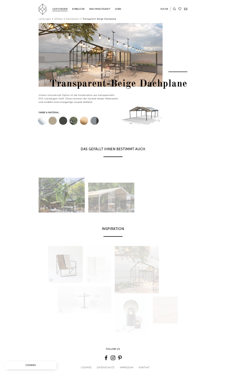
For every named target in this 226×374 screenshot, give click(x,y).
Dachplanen (72, 19)
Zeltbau (58, 19)
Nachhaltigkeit (99, 9)
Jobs (118, 9)
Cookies (31, 365)
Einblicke (78, 9)
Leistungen (60, 9)
